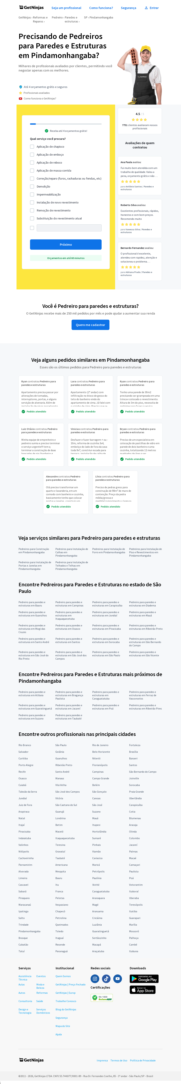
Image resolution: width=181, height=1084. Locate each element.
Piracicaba (24, 831)
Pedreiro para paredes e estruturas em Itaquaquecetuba (68, 615)
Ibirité (95, 884)
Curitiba (23, 758)
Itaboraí (133, 891)
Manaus (59, 778)
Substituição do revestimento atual (59, 218)
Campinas (98, 771)
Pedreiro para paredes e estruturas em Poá (105, 706)
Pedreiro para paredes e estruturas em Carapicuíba (107, 603)
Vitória (59, 798)
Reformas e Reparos (40, 19)
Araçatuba (98, 951)
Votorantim (136, 884)
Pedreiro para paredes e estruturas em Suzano (32, 716)
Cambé (133, 944)
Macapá (96, 944)
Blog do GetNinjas (66, 1009)
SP (85, 17)
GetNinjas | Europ (66, 992)
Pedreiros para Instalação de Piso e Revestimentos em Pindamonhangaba (145, 552)
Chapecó (60, 911)
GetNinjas (25, 17)
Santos (133, 765)
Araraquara (98, 898)
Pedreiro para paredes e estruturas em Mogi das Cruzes (32, 629)
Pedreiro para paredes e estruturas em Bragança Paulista (69, 695)
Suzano (96, 811)
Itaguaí (59, 938)
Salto (22, 918)
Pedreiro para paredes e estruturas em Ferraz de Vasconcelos (142, 695)
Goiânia (59, 751)
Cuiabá (22, 785)
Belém (96, 785)
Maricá (96, 864)
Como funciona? (101, 8)
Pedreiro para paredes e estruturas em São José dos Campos (71, 655)
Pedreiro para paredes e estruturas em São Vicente (144, 653)
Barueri (133, 758)
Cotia (132, 811)
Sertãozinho (99, 938)
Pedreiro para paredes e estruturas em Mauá (142, 613)
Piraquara (24, 898)
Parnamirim (25, 864)
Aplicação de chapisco (50, 146)
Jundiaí (23, 798)
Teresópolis (136, 904)
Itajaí (22, 825)
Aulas (22, 984)
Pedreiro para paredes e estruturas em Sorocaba (106, 640)
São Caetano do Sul (66, 805)
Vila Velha (60, 785)
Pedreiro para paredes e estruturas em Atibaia (32, 693)
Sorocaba (134, 785)
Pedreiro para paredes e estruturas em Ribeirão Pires (145, 706)
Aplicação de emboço (50, 154)
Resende (60, 944)
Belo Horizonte (101, 751)
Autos (22, 992)
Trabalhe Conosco (66, 1001)
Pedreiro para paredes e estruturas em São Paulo (106, 653)
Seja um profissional (66, 8)
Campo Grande (100, 778)
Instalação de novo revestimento (58, 202)
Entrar (151, 8)
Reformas (42, 992)
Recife (22, 771)
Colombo (134, 838)
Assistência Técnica (25, 977)
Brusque (23, 938)
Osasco (23, 778)
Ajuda (59, 1034)
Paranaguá (61, 951)
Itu (57, 884)
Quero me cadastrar (90, 325)
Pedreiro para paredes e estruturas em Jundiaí (105, 613)
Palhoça (133, 938)
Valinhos (23, 844)
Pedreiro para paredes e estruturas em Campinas (69, 603)
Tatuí (22, 951)
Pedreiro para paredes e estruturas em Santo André (34, 640)
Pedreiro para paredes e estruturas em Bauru (32, 603)
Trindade (24, 924)
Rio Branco (25, 745)
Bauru (58, 878)
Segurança (128, 8)
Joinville (134, 778)
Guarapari (134, 918)
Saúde (39, 1001)
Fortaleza (134, 745)
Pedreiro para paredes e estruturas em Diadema (142, 603)
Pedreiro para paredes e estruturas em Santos (68, 640)
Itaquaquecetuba (65, 838)
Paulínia (96, 878)
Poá (131, 878)
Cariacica (97, 858)
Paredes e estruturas (71, 19)
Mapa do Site (63, 1026)
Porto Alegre (26, 765)
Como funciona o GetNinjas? (40, 98)
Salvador (23, 751)
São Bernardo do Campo (142, 771)
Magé (95, 904)
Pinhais (96, 844)
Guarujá (59, 811)
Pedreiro (57, 17)
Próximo (66, 244)
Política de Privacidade (143, 1060)
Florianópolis (100, 765)
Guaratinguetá (100, 931)
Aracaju (133, 825)
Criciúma (97, 918)
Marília (133, 924)
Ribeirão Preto (63, 765)
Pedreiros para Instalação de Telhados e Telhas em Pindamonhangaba (71, 566)
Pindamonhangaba (101, 17)
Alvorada (24, 871)
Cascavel (23, 884)
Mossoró (134, 931)
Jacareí (133, 844)
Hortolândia (99, 831)
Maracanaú (25, 904)
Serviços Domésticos (43, 1011)
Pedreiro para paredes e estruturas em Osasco (68, 627)
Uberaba (134, 898)
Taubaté (60, 858)
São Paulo (61, 745)
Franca (59, 891)
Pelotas (59, 898)
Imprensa (102, 1060)
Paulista (133, 871)
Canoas (96, 798)
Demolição (43, 186)
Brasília (133, 751)
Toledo (59, 931)
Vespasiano (61, 904)
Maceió (59, 831)
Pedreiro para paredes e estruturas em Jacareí (68, 706)
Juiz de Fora (25, 805)
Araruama (97, 911)
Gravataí (60, 851)
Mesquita (60, 871)
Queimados (61, 924)
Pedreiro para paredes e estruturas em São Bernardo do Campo (145, 642)
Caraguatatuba (100, 891)
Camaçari (134, 864)
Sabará (22, 891)
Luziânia (97, 924)
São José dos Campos (67, 791)
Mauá (95, 818)
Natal (22, 818)
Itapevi (96, 825)
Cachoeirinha (26, 858)
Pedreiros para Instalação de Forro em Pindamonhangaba (108, 550)
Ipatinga (23, 911)
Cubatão (23, 944)
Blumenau (135, 818)
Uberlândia (135, 798)
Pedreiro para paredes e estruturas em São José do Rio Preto (34, 655)
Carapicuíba (135, 805)
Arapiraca (24, 811)
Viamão (96, 851)
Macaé (132, 858)
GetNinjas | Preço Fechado (71, 984)
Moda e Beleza (40, 986)
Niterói (96, 758)
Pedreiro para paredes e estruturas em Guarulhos (33, 613)
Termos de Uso (118, 1060)
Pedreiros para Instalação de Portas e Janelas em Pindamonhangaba (35, 566)
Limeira (23, 878)
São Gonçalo (99, 791)
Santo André (62, 771)
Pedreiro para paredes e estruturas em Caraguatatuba (105, 695)
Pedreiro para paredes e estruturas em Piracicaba (106, 627)
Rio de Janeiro (100, 745)
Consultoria (25, 1001)
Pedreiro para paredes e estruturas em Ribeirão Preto (146, 627)
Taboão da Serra (28, 791)
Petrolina (60, 918)
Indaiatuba (25, 838)
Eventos (41, 976)
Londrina (60, 818)
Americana (61, 864)
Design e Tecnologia (25, 1011)
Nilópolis (24, 851)
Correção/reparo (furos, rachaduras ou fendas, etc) (69, 178)
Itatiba (133, 911)
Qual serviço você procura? (48, 139)
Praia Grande (136, 791)
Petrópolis (98, 871)
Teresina (60, 844)
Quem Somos (63, 976)
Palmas (133, 851)
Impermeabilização (49, 194)
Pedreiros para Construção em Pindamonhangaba (34, 550)
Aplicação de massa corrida (54, 170)
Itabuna (133, 951)
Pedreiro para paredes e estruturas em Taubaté (68, 716)
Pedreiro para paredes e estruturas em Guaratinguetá (35, 706)
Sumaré (96, 838)
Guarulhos (61, 758)
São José (97, 805)
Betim (59, 825)
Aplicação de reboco (49, 162)
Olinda (133, 831)
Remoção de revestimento (54, 210)
